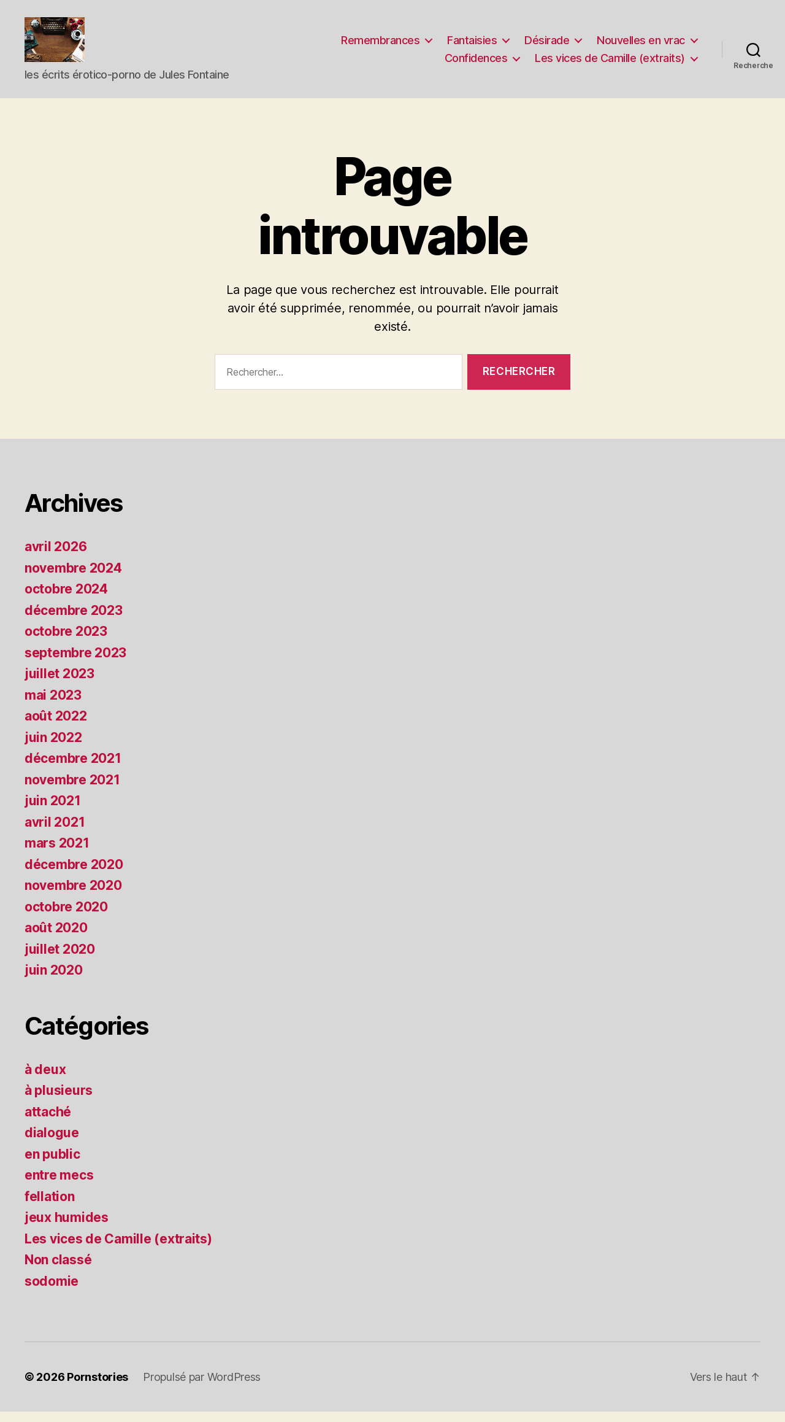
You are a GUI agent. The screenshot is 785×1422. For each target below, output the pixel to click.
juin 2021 (53, 811)
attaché (48, 1121)
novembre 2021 (72, 789)
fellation (50, 1206)
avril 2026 (55, 557)
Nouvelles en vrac (641, 45)
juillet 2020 (60, 959)
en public (52, 1164)
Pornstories (97, 1387)
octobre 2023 (66, 641)
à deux (45, 1079)
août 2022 (56, 726)
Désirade (546, 45)
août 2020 (56, 938)
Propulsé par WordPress (202, 1387)
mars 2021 (57, 853)
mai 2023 (53, 705)
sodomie (51, 1291)
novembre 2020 (73, 895)
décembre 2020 (74, 874)
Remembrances (380, 45)
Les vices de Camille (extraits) (610, 62)
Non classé (58, 1270)
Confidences (476, 62)
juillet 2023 (59, 684)
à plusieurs (59, 1100)
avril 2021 (55, 832)
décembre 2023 (74, 620)
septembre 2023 (75, 662)
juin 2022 (53, 747)
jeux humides (67, 1227)
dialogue (52, 1143)
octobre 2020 (66, 916)
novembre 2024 (73, 577)
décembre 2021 (73, 768)
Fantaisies (472, 45)
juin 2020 (54, 980)
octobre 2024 (66, 599)
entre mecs (59, 1185)
